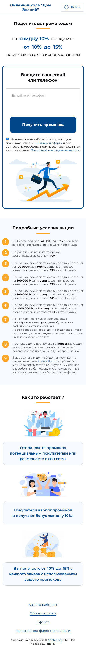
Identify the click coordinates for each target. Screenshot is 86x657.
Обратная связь (43, 613)
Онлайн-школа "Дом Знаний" (30, 7)
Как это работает (43, 605)
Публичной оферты (48, 144)
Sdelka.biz (55, 640)
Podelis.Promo (47, 362)
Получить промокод (43, 126)
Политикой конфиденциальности (55, 151)
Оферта (43, 622)
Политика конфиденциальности (43, 631)
